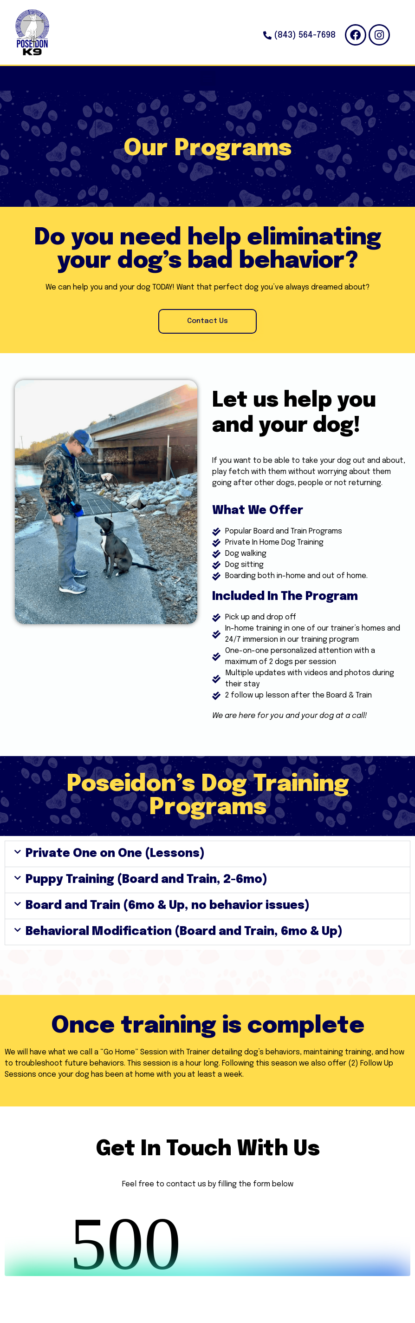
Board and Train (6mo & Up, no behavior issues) (168, 906)
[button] (207, 78)
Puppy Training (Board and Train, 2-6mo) (146, 880)
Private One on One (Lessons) (115, 854)
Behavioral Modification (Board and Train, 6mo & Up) (184, 932)
